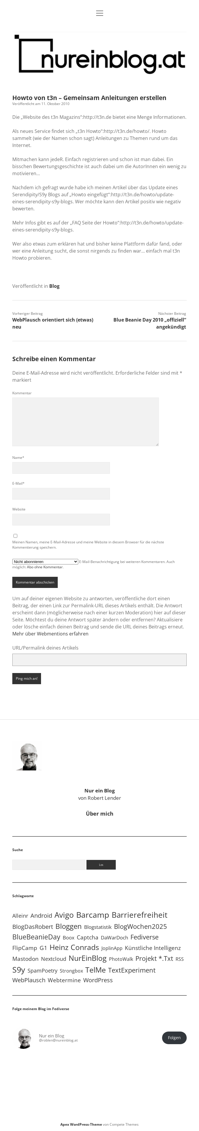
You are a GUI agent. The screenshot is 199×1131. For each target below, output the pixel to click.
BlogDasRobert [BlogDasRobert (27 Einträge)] (32, 927)
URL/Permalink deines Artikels (45, 648)
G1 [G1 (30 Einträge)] (43, 948)
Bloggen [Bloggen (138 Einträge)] (68, 926)
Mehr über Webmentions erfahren (50, 633)
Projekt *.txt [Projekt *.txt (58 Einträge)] (154, 958)
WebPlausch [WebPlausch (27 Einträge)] (28, 980)
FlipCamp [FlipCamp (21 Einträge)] (24, 948)
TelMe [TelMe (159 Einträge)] (95, 970)
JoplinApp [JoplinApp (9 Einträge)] (112, 948)
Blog (54, 286)
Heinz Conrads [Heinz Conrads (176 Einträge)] (74, 947)
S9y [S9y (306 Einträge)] (18, 969)
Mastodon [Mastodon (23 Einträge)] (25, 959)
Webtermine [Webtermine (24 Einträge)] (64, 980)
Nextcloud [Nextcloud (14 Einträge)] (53, 958)
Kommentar (22, 392)
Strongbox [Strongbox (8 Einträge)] (71, 971)
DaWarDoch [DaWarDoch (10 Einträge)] (114, 937)
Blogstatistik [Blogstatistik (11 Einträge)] (98, 927)
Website (18, 509)
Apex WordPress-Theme (81, 1124)
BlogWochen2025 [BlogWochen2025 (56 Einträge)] (140, 926)
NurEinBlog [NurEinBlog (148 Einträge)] (88, 958)
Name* (18, 457)
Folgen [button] (174, 1037)
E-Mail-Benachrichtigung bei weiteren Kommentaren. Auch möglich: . (93, 564)
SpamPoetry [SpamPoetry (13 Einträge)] (42, 970)
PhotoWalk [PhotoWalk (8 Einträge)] (121, 959)
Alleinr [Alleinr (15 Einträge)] (20, 915)
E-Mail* (18, 483)
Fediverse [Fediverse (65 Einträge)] (144, 936)
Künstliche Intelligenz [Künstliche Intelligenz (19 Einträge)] (153, 947)
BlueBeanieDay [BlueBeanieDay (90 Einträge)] (36, 936)
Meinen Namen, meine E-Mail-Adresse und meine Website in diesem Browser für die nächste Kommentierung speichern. (88, 545)
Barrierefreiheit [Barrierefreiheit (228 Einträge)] (139, 914)
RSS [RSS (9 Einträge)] (180, 959)
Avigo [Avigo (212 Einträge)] (64, 915)
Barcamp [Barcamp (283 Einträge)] (92, 914)
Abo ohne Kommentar (45, 566)
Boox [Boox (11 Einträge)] (68, 937)
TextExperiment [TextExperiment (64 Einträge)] (132, 970)
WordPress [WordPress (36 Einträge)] (98, 980)
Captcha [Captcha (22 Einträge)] (87, 937)
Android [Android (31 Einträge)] (41, 915)
